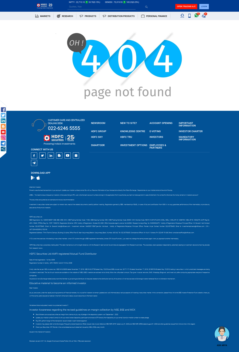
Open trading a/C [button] (186, 6)
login (204, 6)
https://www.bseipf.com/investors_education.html (45, 299)
